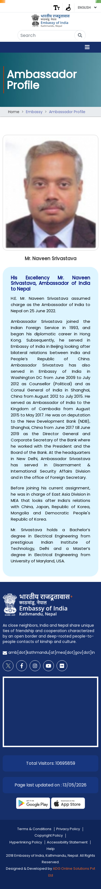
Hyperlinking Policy (25, 842)
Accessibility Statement (67, 842)
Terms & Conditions (34, 828)
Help (51, 848)
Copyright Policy (48, 835)
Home (13, 111)
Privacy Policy (68, 828)
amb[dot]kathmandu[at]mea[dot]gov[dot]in (51, 652)
